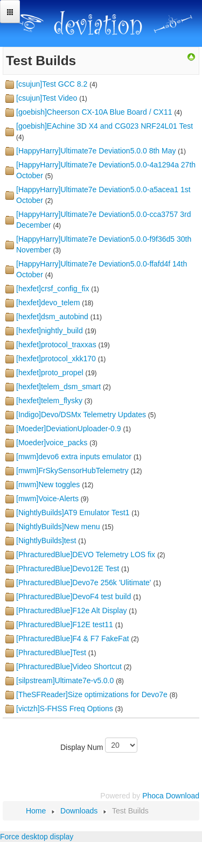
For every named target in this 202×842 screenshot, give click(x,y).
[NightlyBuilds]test (46, 540)
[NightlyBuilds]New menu (58, 526)
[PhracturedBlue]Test (51, 652)
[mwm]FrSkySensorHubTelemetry (72, 470)
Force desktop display (36, 836)
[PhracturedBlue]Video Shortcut (69, 666)
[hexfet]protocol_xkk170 (56, 358)
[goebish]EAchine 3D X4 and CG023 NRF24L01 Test (104, 126)
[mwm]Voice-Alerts (47, 498)
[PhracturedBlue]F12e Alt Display (71, 610)
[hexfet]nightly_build (49, 330)
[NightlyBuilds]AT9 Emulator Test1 (72, 512)
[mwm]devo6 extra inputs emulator (73, 456)
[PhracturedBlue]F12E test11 (64, 624)
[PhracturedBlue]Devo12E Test (67, 568)
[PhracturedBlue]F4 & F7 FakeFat (72, 638)
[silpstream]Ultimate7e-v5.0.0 (65, 680)
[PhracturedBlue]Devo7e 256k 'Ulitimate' (83, 582)
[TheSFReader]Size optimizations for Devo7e (92, 694)
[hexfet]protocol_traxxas (56, 344)
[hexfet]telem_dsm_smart (58, 386)
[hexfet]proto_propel (49, 372)
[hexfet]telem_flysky (49, 400)
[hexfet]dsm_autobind (52, 316)
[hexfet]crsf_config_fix (52, 288)
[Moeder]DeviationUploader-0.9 (68, 428)
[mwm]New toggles (48, 484)
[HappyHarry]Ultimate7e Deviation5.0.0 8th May (96, 150)
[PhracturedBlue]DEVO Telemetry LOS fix (85, 554)
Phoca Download (170, 795)
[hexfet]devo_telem (48, 302)
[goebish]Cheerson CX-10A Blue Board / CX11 (94, 112)
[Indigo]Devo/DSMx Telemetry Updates (81, 414)
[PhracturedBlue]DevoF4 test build (73, 596)
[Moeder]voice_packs (51, 442)
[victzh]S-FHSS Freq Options (64, 708)
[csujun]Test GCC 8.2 (51, 84)
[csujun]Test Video (46, 98)
